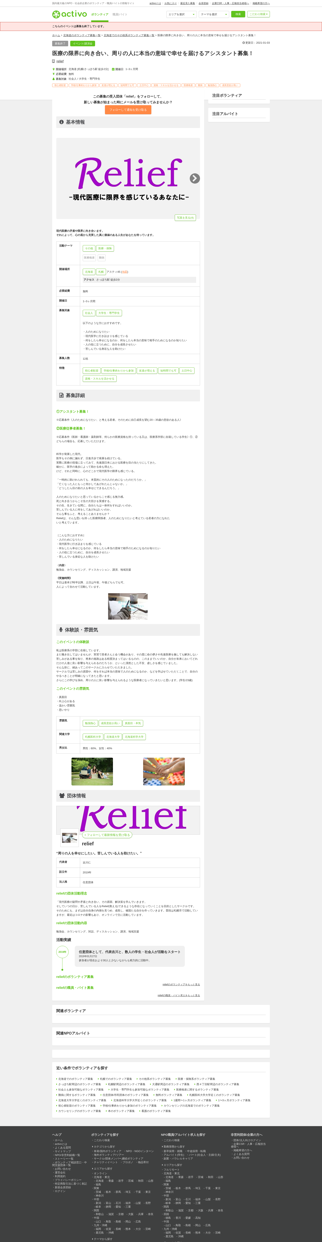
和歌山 (100, 1214)
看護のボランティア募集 (156, 1111)
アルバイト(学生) (174, 1154)
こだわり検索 (258, 14)
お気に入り (170, 3)
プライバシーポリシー (68, 1179)
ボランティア (99, 14)
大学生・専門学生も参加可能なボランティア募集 (140, 1089)
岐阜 (98, 1206)
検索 (238, 14)
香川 (178, 1217)
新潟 (98, 1203)
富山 (108, 1203)
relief (60, 61)
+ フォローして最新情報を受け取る (107, 835)
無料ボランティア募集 (169, 1094)
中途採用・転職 (196, 1151)
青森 (111, 1180)
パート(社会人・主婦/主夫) (205, 1154)
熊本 (128, 1228)
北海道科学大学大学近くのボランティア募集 (140, 1100)
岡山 (128, 1221)
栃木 (108, 1191)
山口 (98, 1221)
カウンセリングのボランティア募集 (79, 1111)
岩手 (121, 1180)
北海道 (89, 271)
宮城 (130, 1180)
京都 (121, 1214)
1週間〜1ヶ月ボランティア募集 (192, 1100)
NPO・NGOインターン (140, 1151)
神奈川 (100, 1195)
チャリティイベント (106, 1162)
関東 (96, 1188)
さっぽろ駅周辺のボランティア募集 (79, 1084)
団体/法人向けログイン (247, 1140)
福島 (98, 1184)
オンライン (100, 1173)
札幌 (101, 271)
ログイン (60, 1191)
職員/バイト (120, 14)
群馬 (118, 1191)
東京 (148, 1191)
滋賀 (111, 1214)
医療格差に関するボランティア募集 (197, 1089)
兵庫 (141, 1214)
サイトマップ (63, 1151)
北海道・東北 (102, 1177)
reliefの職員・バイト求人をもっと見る (179, 995)
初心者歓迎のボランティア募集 (77, 1105)
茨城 (98, 1191)
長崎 (118, 1228)
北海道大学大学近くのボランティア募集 (82, 1100)
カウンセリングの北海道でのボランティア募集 (192, 1105)
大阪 (130, 1214)
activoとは (155, 3)
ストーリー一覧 (64, 1158)
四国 (166, 1214)
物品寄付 (143, 1162)
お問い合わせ (63, 1168)
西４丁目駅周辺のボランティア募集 (218, 1084)
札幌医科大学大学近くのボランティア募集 (214, 1094)
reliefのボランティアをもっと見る (181, 984)
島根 (118, 1221)
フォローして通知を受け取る (128, 109)
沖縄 (111, 1232)
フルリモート (172, 1169)
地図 (124, 271)
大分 (138, 1228)
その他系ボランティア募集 (155, 1078)
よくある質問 (63, 1147)
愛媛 (188, 1217)
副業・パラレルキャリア (178, 1158)
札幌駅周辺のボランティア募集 (126, 1084)
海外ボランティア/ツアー (109, 1154)
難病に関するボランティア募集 (77, 1094)
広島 (138, 1221)
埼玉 (128, 1191)
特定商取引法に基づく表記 (71, 1183)
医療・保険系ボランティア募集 (196, 1078)
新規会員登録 (63, 1187)
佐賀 (108, 1228)
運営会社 (60, 1172)
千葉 (138, 1191)
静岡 (108, 1206)
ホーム (56, 35)
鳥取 (108, 1221)
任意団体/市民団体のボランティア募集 (126, 1094)
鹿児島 (100, 1232)
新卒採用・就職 (173, 1151)
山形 (150, 1180)
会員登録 (203, 3)
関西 (96, 1210)
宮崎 (148, 1228)
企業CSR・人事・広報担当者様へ (230, 3)
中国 (96, 1217)
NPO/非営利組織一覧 (67, 1155)
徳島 (168, 1217)
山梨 (138, 1203)
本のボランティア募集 (121, 1111)
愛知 (118, 1206)
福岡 (98, 1228)
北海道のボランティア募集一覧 (82, 35)
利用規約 (60, 1176)
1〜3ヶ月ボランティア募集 (234, 1100)
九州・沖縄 (100, 1225)
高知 (198, 1217)
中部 (96, 1199)
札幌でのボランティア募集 (116, 1078)
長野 (148, 1203)
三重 (128, 1206)
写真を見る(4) (185, 217)
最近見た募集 (187, 3)
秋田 (141, 1180)
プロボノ (128, 1162)
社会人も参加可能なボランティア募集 (81, 1089)
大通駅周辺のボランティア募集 (171, 1084)
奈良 (150, 1214)
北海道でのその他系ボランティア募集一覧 (129, 35)
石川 (118, 1203)
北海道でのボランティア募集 (75, 1078)
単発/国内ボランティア (107, 1151)
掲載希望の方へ (261, 3)
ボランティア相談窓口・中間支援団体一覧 (69, 1164)
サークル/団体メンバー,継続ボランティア (118, 1158)
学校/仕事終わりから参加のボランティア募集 (130, 1105)
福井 (128, 1203)
